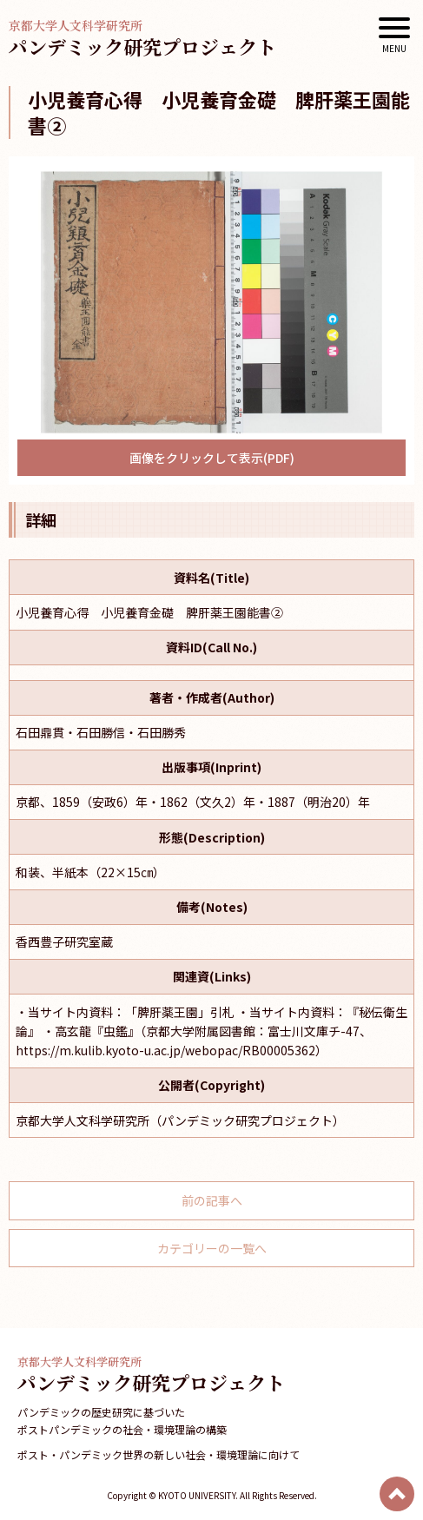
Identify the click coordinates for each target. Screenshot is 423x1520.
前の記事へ (212, 1200)
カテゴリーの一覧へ (212, 1248)
